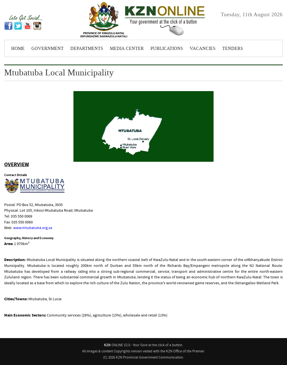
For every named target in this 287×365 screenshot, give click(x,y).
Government (47, 48)
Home (18, 48)
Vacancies (203, 48)
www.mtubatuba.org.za (32, 227)
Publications (167, 48)
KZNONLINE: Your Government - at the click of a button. (143, 20)
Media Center (127, 48)
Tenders (232, 48)
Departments (86, 48)
